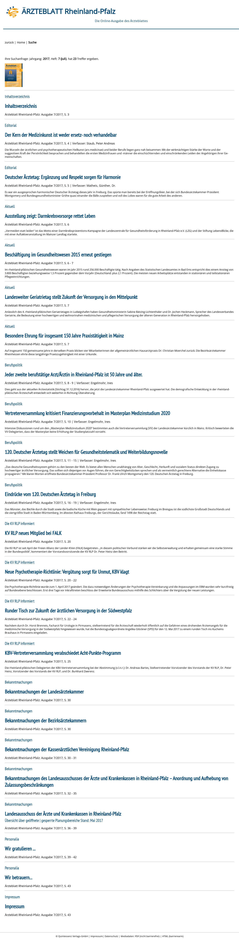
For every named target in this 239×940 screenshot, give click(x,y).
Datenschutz (111, 936)
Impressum (14, 906)
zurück (9, 42)
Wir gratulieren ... (20, 848)
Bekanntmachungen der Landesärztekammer (44, 691)
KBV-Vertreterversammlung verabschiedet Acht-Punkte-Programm (63, 653)
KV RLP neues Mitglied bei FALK (33, 533)
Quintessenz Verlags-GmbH (73, 936)
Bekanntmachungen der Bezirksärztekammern (45, 720)
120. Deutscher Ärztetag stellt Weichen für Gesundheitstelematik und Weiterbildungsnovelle (86, 452)
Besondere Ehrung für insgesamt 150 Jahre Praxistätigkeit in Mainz (64, 335)
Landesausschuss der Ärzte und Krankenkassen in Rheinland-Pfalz (63, 813)
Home (21, 42)
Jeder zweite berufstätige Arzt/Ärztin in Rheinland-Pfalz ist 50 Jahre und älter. (73, 374)
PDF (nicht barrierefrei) (147, 936)
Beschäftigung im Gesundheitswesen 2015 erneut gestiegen (58, 254)
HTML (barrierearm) (172, 936)
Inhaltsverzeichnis (21, 106)
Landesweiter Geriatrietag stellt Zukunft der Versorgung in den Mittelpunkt (71, 297)
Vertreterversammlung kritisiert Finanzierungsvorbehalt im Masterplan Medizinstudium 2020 (87, 413)
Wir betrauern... (18, 877)
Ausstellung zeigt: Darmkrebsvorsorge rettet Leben (50, 216)
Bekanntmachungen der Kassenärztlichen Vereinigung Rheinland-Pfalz (67, 749)
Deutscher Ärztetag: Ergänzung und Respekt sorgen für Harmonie (63, 177)
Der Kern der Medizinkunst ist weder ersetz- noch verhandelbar (61, 135)
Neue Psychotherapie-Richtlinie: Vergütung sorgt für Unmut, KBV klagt (67, 571)
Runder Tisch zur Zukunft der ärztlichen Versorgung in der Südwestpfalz (68, 610)
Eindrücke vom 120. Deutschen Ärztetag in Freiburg (50, 494)
